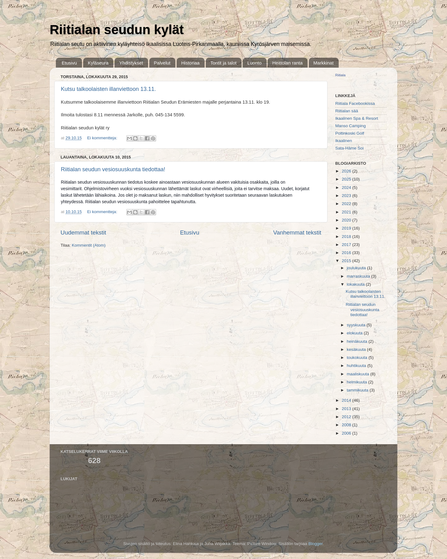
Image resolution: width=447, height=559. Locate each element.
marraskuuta (359, 276)
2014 (347, 400)
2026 (347, 171)
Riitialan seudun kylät (117, 29)
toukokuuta (357, 357)
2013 (347, 408)
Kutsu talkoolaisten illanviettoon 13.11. (108, 89)
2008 (347, 425)
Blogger (315, 543)
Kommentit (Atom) (89, 245)
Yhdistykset (131, 62)
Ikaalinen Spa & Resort (356, 118)
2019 (347, 228)
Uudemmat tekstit (83, 232)
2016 (347, 252)
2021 (347, 212)
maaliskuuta (358, 374)
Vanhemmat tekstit (297, 232)
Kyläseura (98, 62)
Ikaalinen (343, 140)
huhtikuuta (357, 365)
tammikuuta (358, 390)
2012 (347, 416)
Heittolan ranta (287, 62)
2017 (347, 244)
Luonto (254, 62)
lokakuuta (356, 284)
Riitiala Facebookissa (355, 103)
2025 (347, 179)
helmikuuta (357, 382)
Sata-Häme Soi (349, 148)
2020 (347, 220)
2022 (347, 203)
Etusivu (69, 62)
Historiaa (190, 62)
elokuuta (355, 333)
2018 (347, 236)
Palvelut (162, 62)
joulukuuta (357, 268)
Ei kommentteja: (103, 138)
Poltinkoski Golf (349, 133)
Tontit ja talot (223, 62)
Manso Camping (350, 125)
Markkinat (324, 62)
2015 (347, 260)
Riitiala (340, 75)
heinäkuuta (357, 341)
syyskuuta (357, 325)
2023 (347, 195)
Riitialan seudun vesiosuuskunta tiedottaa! (113, 169)
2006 (347, 433)
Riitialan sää (346, 111)
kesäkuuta (357, 349)
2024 (347, 187)
